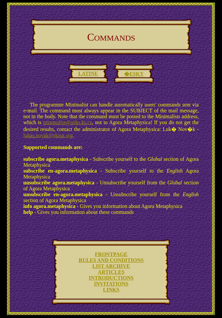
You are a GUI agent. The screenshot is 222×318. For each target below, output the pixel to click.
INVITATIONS (111, 284)
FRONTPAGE (111, 254)
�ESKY (134, 74)
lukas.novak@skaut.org (47, 135)
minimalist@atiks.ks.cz (67, 122)
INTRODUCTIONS (111, 278)
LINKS (111, 289)
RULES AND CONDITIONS (111, 260)
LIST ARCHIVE (111, 266)
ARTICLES (111, 272)
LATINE (88, 73)
